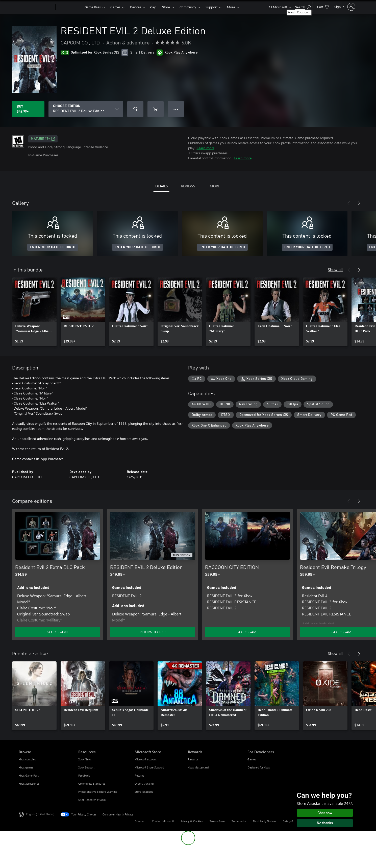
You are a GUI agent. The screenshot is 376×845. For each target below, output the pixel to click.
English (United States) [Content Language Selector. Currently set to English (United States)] (40, 814)
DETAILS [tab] (161, 186)
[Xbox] (69, 7)
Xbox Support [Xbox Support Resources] (86, 767)
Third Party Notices (264, 821)
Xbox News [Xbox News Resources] (85, 759)
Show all (335, 269)
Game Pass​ (93, 7)
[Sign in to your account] (344, 7)
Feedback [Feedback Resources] (84, 775)
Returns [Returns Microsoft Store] (139, 775)
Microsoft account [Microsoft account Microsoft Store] (146, 759)
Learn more (205, 147)
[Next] (359, 203)
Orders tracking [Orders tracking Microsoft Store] (144, 783)
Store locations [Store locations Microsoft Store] (144, 791)
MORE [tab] (215, 186)
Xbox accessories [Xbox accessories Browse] (29, 783)
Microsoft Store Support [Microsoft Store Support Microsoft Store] (149, 767)
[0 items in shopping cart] (323, 6)
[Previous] (349, 203)
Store (166, 7)
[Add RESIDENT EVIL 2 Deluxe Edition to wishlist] (135, 109)
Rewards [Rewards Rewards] (193, 759)
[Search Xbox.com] (303, 6)
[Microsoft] (36, 7)
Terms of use (217, 821)
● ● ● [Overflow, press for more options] (175, 109)
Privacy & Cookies (192, 821)
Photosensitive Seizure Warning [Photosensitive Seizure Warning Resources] (97, 791)
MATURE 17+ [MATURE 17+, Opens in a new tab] (43, 139)
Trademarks (239, 821)
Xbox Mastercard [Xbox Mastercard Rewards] (198, 767)
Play (153, 7)
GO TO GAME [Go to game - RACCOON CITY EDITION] (247, 632)
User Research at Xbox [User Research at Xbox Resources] (92, 799)
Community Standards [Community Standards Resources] (91, 783)
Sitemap (140, 821)
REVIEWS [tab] (188, 186)
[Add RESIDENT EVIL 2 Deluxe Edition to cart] (155, 109)
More (231, 7)
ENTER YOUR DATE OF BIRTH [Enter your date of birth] (53, 247)
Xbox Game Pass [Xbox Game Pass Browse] (29, 775)
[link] (34, 312)
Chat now (324, 813)
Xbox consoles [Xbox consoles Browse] (27, 759)
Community (188, 7)
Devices (135, 7)
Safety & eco (291, 821)
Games (115, 7)
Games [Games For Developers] (251, 759)
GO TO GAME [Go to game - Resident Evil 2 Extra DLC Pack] (57, 632)
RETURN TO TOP (152, 632)
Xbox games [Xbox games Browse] (26, 767)
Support (211, 7)
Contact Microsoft (163, 821)
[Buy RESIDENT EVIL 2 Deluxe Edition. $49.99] (28, 109)
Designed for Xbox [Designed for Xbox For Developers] (258, 767)
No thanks (325, 823)
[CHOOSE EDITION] (85, 109)
